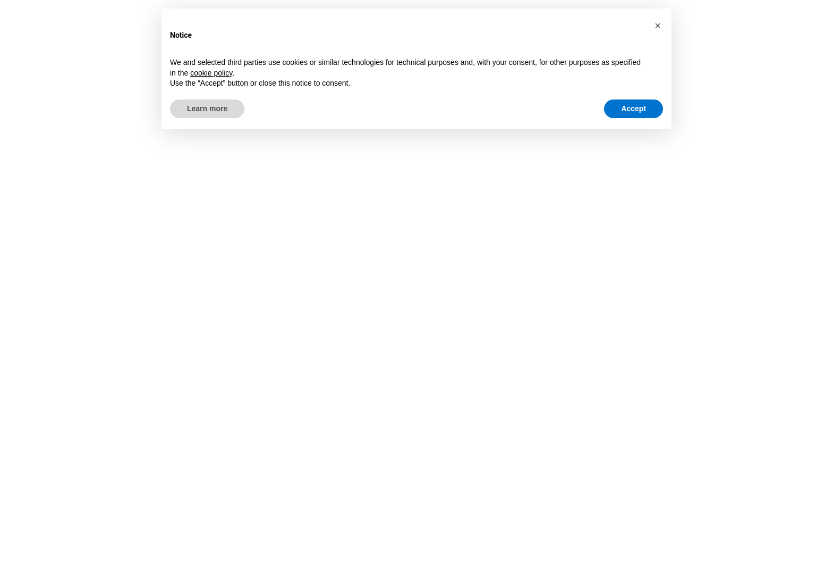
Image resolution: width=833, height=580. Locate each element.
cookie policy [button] (211, 73)
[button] (657, 25)
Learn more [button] (207, 108)
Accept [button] (633, 108)
